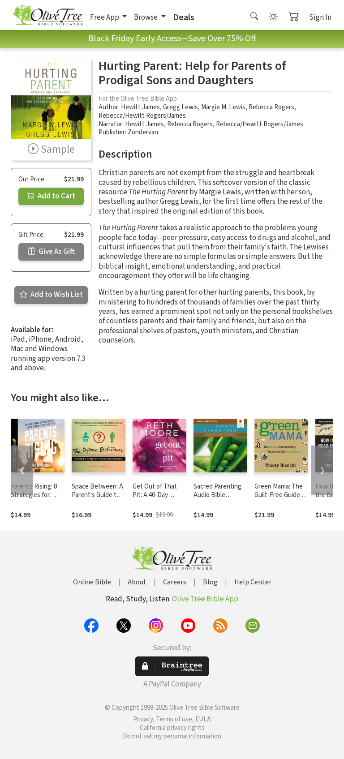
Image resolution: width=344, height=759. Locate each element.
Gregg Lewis (180, 107)
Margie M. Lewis (223, 107)
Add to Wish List (51, 294)
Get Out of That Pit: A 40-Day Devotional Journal (159, 495)
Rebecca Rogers (271, 107)
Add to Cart (51, 196)
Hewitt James (140, 107)
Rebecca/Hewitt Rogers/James (142, 115)
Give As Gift (51, 251)
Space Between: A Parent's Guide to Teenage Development (97, 499)
